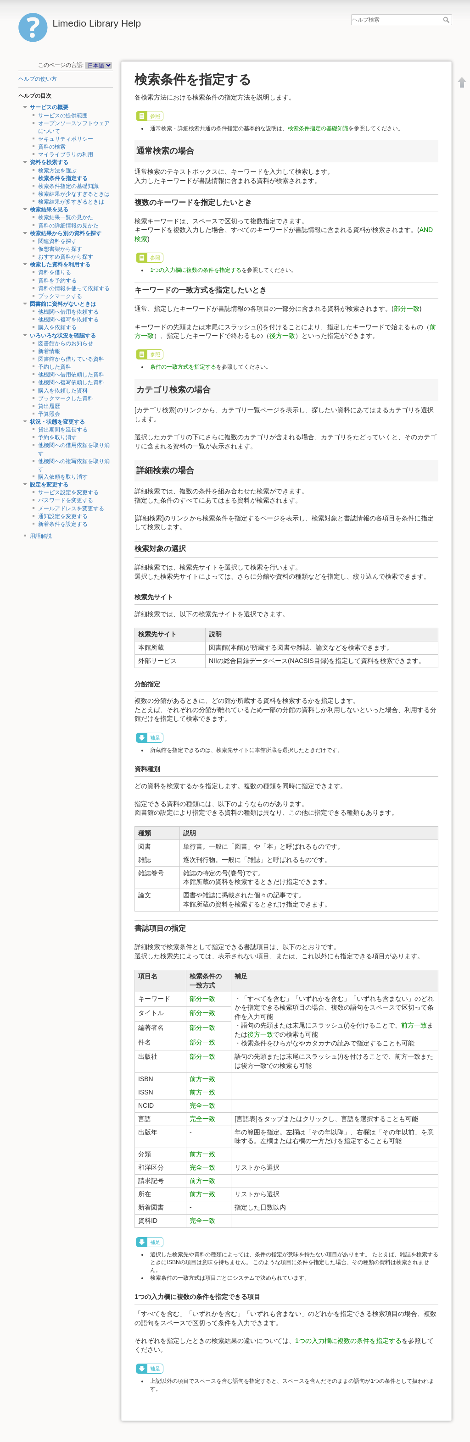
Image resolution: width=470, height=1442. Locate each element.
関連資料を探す (57, 241)
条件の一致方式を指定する (183, 367)
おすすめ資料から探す (65, 257)
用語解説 (41, 536)
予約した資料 (54, 367)
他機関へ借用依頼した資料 (71, 374)
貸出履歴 (49, 406)
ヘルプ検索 (447, 20)
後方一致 (282, 335)
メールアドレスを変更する (71, 508)
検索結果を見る (49, 209)
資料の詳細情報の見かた (68, 225)
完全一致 (202, 1105)
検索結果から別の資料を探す (65, 233)
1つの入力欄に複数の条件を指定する (195, 270)
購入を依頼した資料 (63, 390)
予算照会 (49, 414)
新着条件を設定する (63, 524)
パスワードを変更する (65, 500)
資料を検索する (49, 162)
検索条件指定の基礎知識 (68, 186)
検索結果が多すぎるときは (71, 202)
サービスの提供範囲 (63, 115)
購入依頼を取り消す (63, 477)
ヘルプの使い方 (37, 79)
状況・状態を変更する (57, 422)
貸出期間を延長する (63, 429)
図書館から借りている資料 (71, 359)
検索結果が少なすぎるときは (74, 194)
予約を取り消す (57, 437)
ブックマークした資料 (65, 398)
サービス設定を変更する (68, 492)
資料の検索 (52, 147)
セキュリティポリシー (65, 139)
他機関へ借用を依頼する (68, 312)
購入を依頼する (57, 327)
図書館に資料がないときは (63, 304)
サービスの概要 (49, 107)
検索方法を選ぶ (57, 170)
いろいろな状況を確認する (63, 335)
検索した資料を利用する (60, 264)
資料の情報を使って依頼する (74, 288)
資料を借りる (54, 272)
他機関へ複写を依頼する (68, 319)
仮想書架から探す (60, 249)
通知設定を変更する (63, 516)
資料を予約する (57, 280)
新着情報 (49, 351)
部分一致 (407, 308)
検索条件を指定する (63, 178)
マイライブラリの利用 (65, 154)
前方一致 (414, 1025)
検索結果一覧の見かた (65, 217)
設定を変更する (49, 484)
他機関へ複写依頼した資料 (71, 382)
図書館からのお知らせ (65, 343)
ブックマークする (60, 296)
